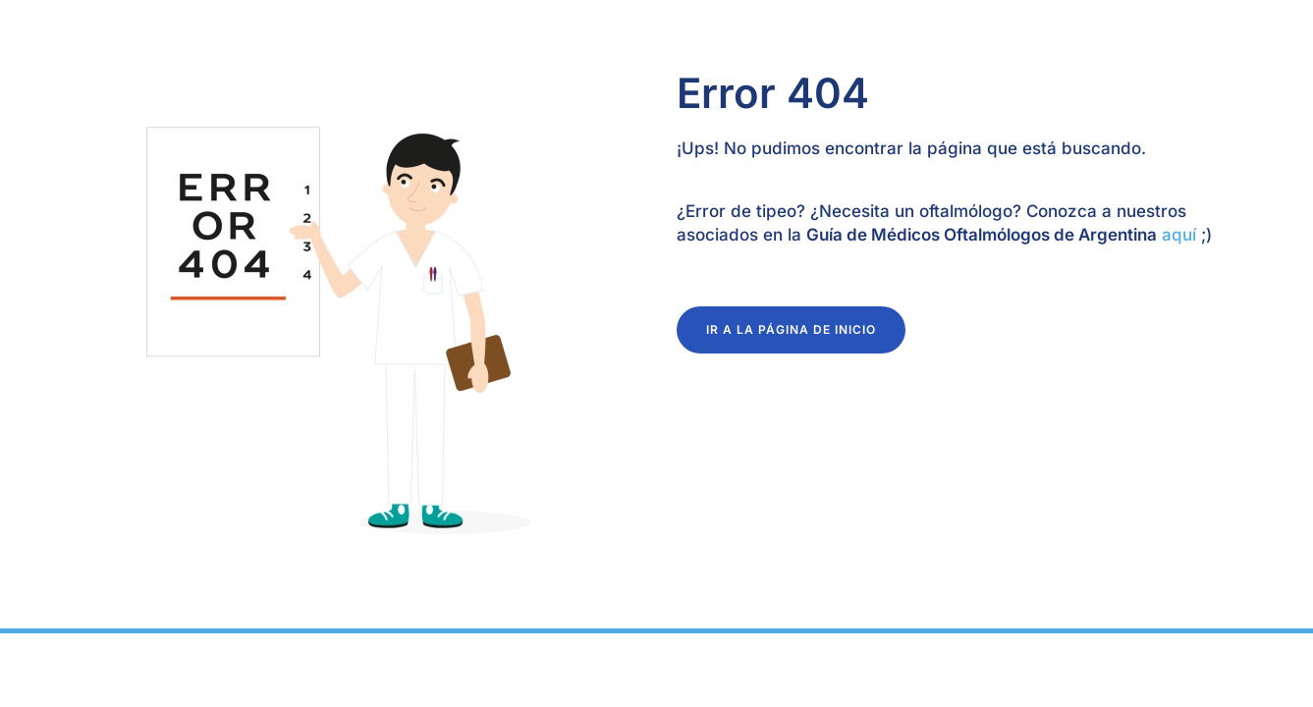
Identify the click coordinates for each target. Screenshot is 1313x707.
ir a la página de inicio (791, 329)
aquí (1176, 235)
